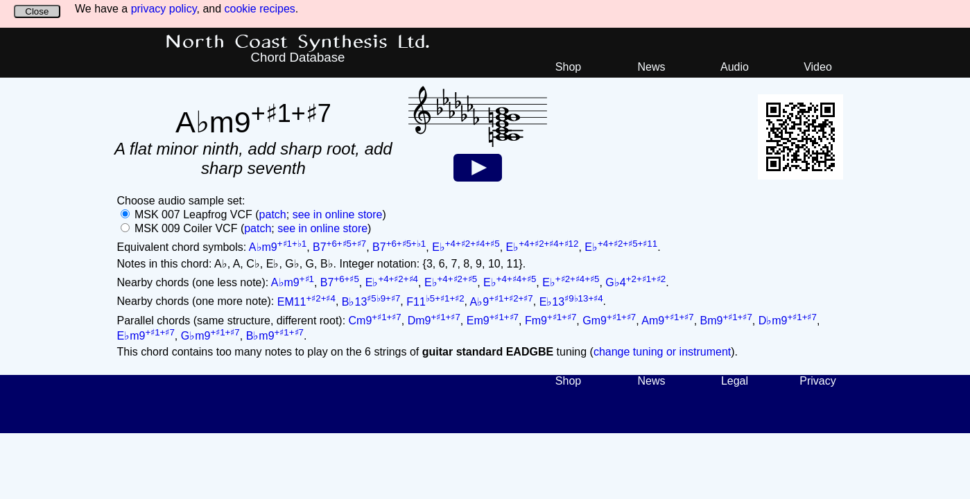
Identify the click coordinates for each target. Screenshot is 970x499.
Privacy (817, 381)
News (651, 67)
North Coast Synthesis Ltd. (298, 42)
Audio (734, 67)
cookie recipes (260, 9)
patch (272, 214)
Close (37, 11)
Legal (734, 381)
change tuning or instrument (662, 352)
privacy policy (164, 9)
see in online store (338, 214)
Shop (568, 67)
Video (818, 67)
